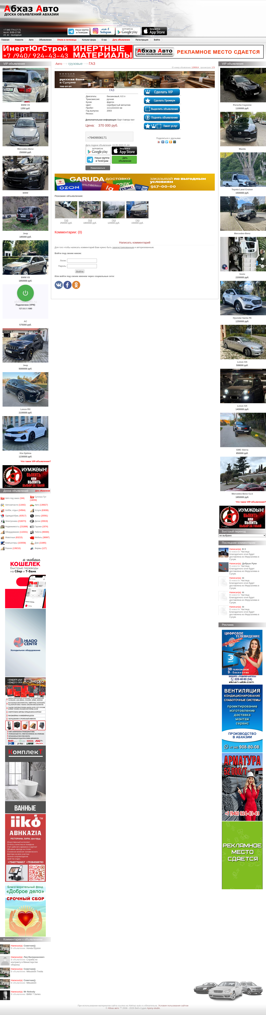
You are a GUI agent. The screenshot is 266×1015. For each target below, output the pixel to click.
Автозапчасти (15, 505)
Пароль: (62, 266)
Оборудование (16, 532)
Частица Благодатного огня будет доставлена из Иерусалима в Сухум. (244, 555)
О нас (104, 40)
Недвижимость (16, 526)
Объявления (45, 40)
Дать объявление (121, 40)
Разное (13, 548)
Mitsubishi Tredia (34, 971)
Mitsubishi (31, 983)
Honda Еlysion (33, 948)
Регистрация (142, 40)
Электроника (15, 521)
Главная (5, 40)
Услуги (42, 510)
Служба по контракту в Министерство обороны (24, 962)
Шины (41, 516)
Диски (41, 521)
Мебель (42, 537)
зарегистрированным (123, 247)
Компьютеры (15, 543)
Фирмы (41, 548)
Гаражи (41, 526)
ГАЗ (66, 211)
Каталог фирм (89, 40)
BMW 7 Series (33, 994)
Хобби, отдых (15, 510)
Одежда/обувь (15, 516)
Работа (42, 532)
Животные (14, 537)
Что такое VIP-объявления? (36, 461)
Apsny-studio (153, 1008)
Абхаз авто (114, 1008)
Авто (31, 40)
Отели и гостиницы (66, 40)
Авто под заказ (15, 498)
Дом (40, 543)
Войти (157, 40)
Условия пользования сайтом (173, 1005)
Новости (19, 40)
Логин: (63, 260)
